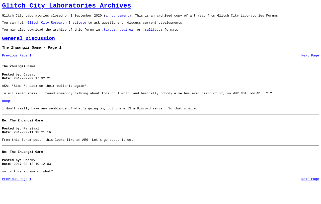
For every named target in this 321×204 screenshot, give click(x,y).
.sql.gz (126, 33)
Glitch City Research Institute (56, 25)
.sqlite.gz (153, 33)
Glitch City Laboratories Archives (66, 6)
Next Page (310, 61)
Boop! (7, 113)
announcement (117, 17)
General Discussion (28, 43)
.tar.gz (109, 33)
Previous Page (14, 61)
